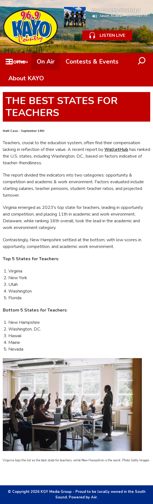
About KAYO (26, 78)
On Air (46, 61)
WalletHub (116, 149)
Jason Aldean (111, 15)
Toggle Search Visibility (142, 61)
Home (17, 61)
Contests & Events (92, 61)
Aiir (94, 497)
